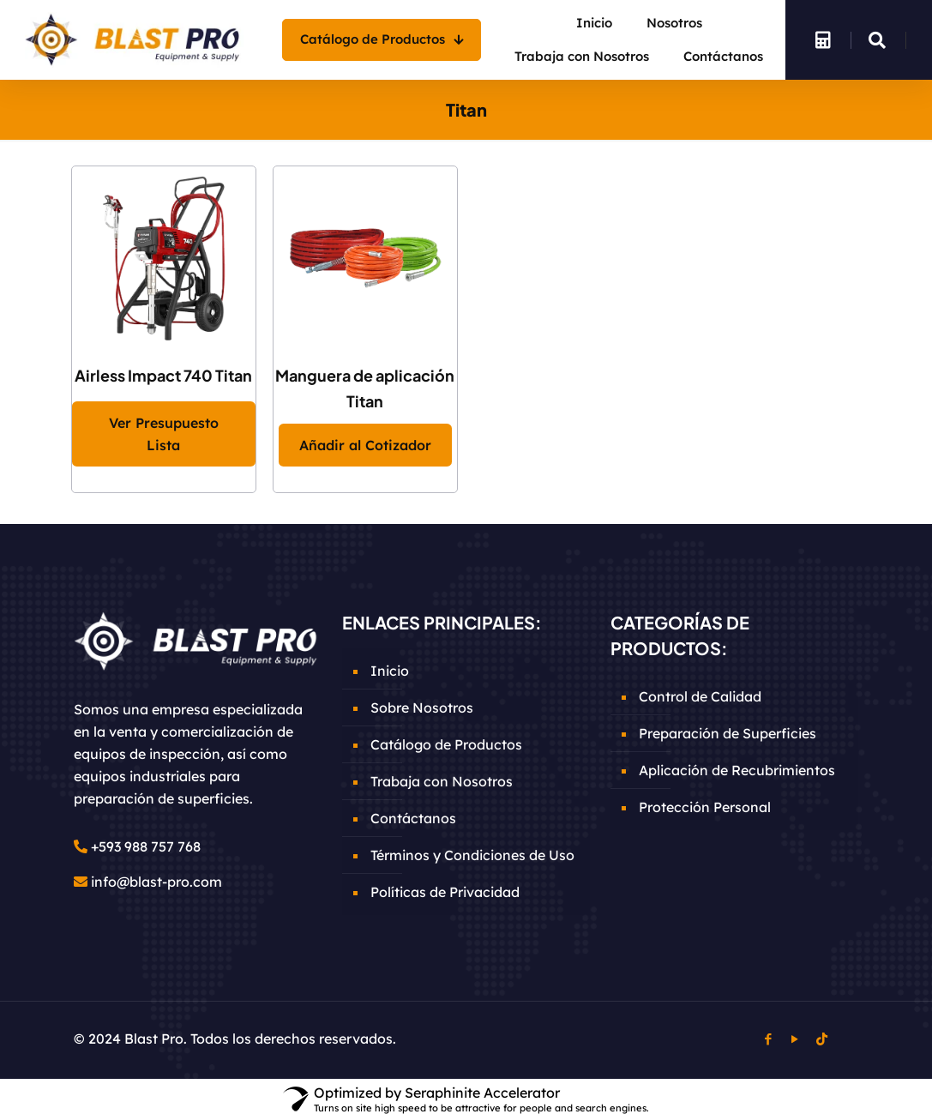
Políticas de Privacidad (445, 891)
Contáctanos (413, 818)
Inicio (389, 670)
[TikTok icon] (821, 1039)
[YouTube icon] (795, 1039)
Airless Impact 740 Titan (163, 375)
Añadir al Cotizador (365, 445)
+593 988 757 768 (146, 846)
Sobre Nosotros (421, 707)
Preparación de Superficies (727, 733)
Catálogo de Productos (446, 744)
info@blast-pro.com (156, 881)
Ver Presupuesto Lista (164, 434)
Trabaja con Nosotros (441, 781)
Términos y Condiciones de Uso (472, 855)
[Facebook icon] (768, 1039)
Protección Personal (705, 807)
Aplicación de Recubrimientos (737, 770)
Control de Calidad (700, 696)
